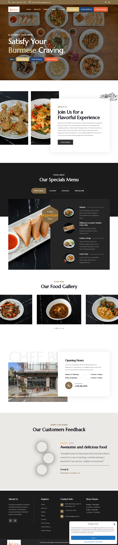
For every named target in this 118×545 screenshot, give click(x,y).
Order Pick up (23, 59)
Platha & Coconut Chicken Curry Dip (90, 224)
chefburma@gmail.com (72, 516)
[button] (114, 524)
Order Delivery (86, 9)
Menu (54, 9)
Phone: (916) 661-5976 (17, 2)
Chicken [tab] (52, 191)
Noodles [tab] (65, 191)
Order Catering (100, 9)
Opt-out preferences (89, 541)
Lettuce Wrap (85, 238)
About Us (37, 9)
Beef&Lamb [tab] (79, 191)
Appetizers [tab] (38, 191)
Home (29, 9)
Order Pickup (73, 9)
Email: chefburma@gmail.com (40, 2)
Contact (62, 9)
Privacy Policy (99, 541)
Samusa (82, 207)
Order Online (65, 142)
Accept (93, 538)
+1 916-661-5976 (80, 386)
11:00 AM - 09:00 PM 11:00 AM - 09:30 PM (93, 508)
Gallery (46, 9)
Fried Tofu (83, 254)
